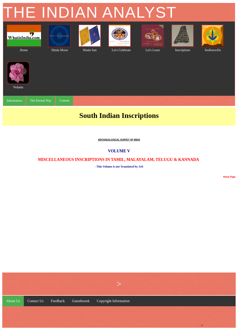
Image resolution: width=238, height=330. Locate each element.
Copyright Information (113, 301)
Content (64, 100)
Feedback (58, 301)
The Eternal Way (40, 100)
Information (14, 100)
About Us (13, 301)
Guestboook (81, 301)
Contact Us (35, 301)
